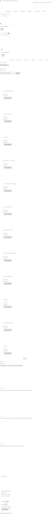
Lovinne (6, 137)
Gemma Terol (8, 230)
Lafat (5, 346)
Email (2, 504)
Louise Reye (7, 207)
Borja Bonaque (8, 91)
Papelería (30, 11)
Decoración (22, 11)
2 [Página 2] (26, 358)
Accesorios (8, 11)
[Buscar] (2, 29)
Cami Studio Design (10, 184)
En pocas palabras (9, 253)
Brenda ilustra (8, 323)
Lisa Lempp (7, 114)
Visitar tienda (8, 98)
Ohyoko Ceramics (9, 160)
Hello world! (2, 443)
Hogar (43, 11)
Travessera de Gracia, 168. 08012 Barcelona (10, 481)
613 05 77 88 (3, 482)
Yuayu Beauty (7, 276)
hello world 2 (2, 416)
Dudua (5, 300)
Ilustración (37, 11)
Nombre (3, 501)
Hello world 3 (2, 388)
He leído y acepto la (11, 506)
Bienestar (15, 11)
